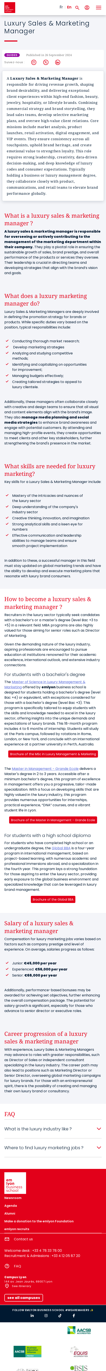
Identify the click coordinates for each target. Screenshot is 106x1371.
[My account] (87, 7)
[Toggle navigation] (98, 7)
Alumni (9, 1213)
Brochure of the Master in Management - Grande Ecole (53, 820)
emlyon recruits (16, 1229)
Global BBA (61, 848)
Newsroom (13, 1198)
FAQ (17, 1266)
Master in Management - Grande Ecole (45, 768)
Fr (61, 7)
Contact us (23, 1239)
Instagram (34, 62)
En (69, 7)
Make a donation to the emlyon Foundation (39, 1221)
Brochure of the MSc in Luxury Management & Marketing (53, 754)
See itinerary (21, 1286)
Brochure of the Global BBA (53, 899)
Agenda (10, 1206)
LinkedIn (58, 62)
